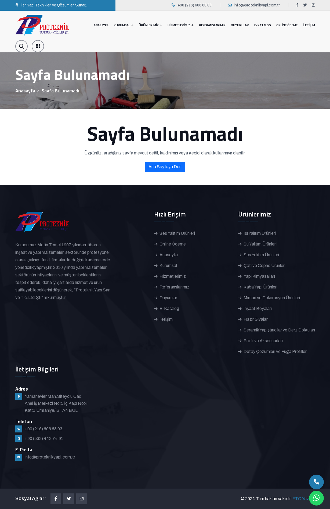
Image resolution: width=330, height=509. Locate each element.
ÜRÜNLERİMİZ (149, 25)
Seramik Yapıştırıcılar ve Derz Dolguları (279, 330)
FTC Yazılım (303, 498)
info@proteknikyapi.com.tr (257, 5)
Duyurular (168, 297)
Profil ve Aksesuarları (263, 340)
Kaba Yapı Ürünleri (260, 287)
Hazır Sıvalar (256, 319)
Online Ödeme (172, 244)
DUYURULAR (240, 25)
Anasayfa (25, 90)
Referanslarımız (174, 287)
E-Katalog (169, 308)
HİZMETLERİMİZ (179, 25)
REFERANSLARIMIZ (212, 25)
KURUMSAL (122, 25)
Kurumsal (168, 265)
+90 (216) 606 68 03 (194, 5)
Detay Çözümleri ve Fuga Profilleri (275, 351)
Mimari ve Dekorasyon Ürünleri (272, 297)
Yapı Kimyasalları (259, 276)
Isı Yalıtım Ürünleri (260, 233)
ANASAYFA (101, 25)
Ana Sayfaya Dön (165, 166)
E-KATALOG (262, 25)
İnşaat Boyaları (258, 308)
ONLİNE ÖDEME (287, 25)
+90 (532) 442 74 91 (44, 438)
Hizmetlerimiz (172, 276)
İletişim (166, 319)
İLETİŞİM (309, 25)
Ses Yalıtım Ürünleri (177, 233)
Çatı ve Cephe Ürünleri (264, 265)
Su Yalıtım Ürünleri (260, 244)
